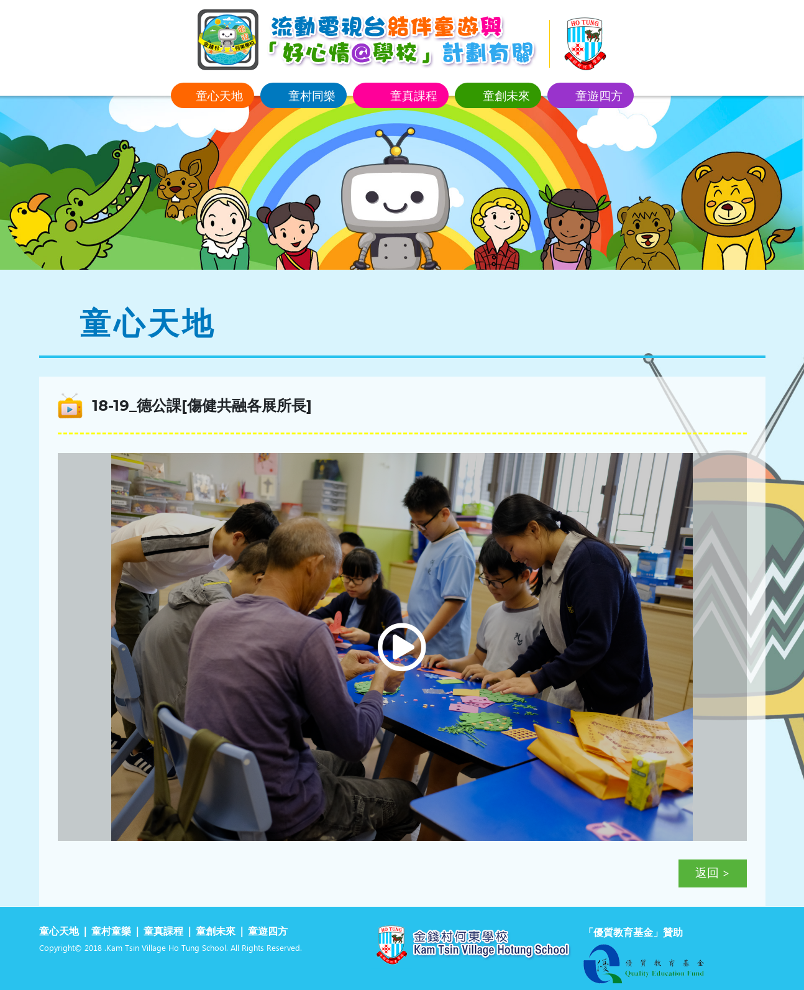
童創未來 (506, 95)
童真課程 (413, 95)
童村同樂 (312, 95)
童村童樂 (111, 931)
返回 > (712, 873)
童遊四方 (599, 95)
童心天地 (219, 95)
